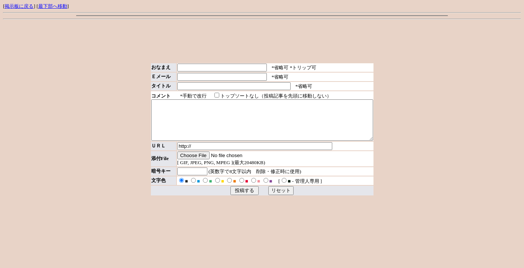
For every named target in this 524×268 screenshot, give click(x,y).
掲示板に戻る (18, 6)
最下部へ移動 (52, 6)
